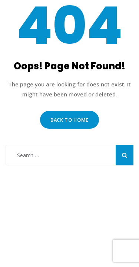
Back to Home (69, 119)
